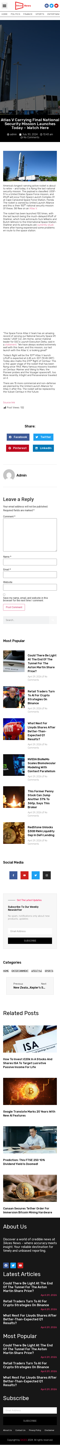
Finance (27, 14)
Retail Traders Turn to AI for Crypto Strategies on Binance (26, 1303)
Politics (15, 14)
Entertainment (20, 971)
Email (7, 569)
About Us (7, 1430)
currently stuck (45, 224)
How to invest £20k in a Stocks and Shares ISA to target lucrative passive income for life (27, 1063)
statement (11, 344)
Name (7, 557)
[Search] (53, 620)
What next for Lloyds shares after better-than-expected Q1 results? (41, 731)
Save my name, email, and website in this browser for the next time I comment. (25, 599)
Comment (9, 516)
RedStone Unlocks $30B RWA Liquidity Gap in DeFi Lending (41, 831)
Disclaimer (49, 1430)
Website (7, 582)
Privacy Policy (35, 1430)
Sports (40, 14)
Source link (9, 402)
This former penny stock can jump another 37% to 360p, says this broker (41, 799)
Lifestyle (36, 971)
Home (5, 14)
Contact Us (20, 1430)
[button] (5, 6)
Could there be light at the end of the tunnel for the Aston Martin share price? (42, 663)
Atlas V (33, 208)
